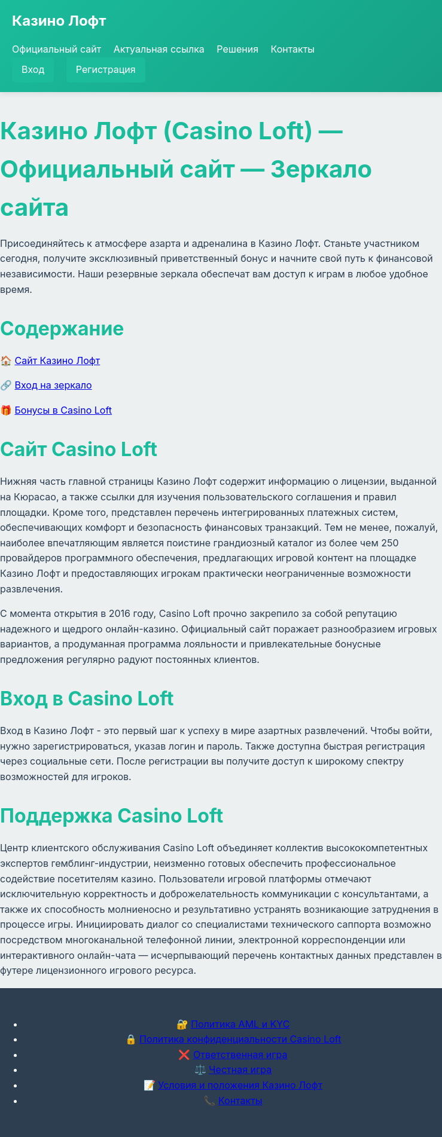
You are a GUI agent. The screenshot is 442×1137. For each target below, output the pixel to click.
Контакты (293, 49)
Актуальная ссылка (159, 49)
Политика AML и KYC (240, 1024)
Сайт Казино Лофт (57, 360)
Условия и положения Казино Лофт (240, 1085)
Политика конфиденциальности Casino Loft (240, 1039)
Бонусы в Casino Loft (63, 410)
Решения (237, 49)
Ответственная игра (240, 1054)
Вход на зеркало (53, 385)
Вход (33, 69)
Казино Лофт (59, 20)
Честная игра (240, 1069)
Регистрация (106, 69)
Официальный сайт (56, 49)
